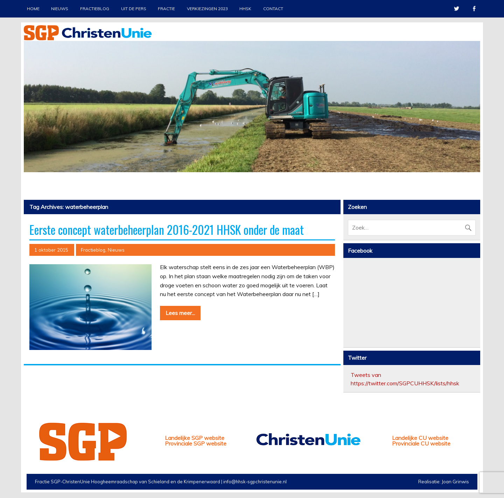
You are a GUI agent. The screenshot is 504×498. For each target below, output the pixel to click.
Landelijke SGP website (194, 437)
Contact (273, 8)
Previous (29, 122)
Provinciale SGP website (195, 443)
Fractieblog (94, 8)
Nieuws (59, 8)
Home (33, 8)
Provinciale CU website (421, 443)
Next (475, 122)
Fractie (166, 8)
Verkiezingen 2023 (207, 8)
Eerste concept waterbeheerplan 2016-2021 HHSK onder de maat (166, 229)
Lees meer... (180, 312)
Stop (472, 53)
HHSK (245, 8)
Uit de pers (133, 8)
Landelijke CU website (420, 437)
